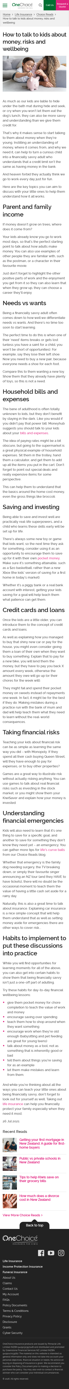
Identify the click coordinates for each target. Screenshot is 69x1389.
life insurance (13, 1104)
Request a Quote (62, 5)
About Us (9, 1277)
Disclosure (10, 1322)
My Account (11, 1294)
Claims (7, 1283)
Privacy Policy (12, 1316)
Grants (7, 1327)
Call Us (50, 5)
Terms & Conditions (16, 1311)
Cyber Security (13, 1333)
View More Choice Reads (21, 1215)
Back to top (34, 1225)
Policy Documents (15, 1305)
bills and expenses (34, 433)
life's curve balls (52, 850)
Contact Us (10, 1288)
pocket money (49, 558)
